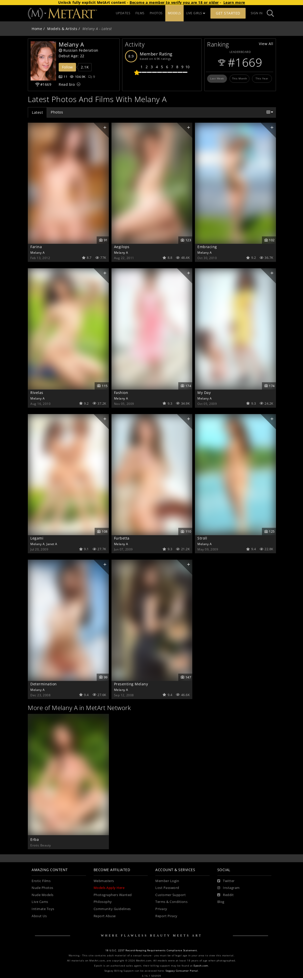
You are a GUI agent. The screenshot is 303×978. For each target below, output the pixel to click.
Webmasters (104, 881)
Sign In (257, 13)
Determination (43, 684)
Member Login (167, 881)
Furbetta (122, 538)
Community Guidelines (112, 909)
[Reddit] (225, 895)
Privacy (161, 909)
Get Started (228, 13)
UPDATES (123, 13)
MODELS (174, 13)
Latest (37, 112)
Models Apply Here (109, 888)
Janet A (51, 544)
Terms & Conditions (171, 902)
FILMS (140, 13)
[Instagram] (228, 888)
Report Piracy (166, 916)
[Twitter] (226, 881)
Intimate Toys (43, 909)
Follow (67, 67)
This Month (239, 78)
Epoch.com (201, 965)
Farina (36, 246)
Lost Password (167, 888)
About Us (39, 916)
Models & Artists (62, 28)
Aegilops (122, 246)
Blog (220, 902)
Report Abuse (105, 916)
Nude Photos (42, 888)
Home (37, 28)
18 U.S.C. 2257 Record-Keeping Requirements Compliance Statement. (151, 950)
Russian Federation (78, 50)
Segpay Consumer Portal (182, 970)
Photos (57, 112)
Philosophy (103, 902)
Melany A (37, 252)
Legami (36, 538)
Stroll (202, 538)
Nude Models (43, 895)
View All (266, 43)
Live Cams (40, 902)
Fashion (121, 392)
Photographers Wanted (113, 895)
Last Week (217, 78)
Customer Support (170, 895)
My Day (204, 392)
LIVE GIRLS (196, 13)
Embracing (207, 246)
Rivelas (36, 392)
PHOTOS (156, 13)
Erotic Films (41, 881)
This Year (262, 78)
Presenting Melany (131, 684)
